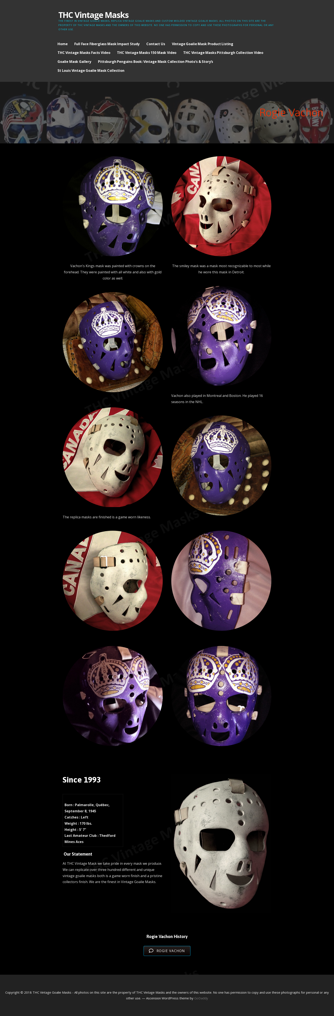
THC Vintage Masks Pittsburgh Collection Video (223, 52)
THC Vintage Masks (93, 14)
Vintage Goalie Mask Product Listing (202, 44)
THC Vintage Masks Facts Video (84, 52)
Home (63, 44)
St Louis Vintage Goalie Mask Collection (91, 70)
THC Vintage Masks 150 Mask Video (146, 52)
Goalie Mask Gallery (74, 61)
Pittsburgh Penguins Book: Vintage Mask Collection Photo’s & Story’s (155, 61)
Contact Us (155, 44)
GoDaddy (201, 998)
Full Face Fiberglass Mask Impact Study (107, 44)
